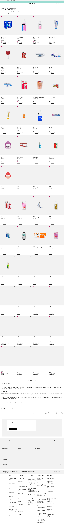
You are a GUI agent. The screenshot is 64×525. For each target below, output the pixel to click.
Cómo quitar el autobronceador (49, 501)
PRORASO (10, 495)
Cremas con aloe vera (40, 480)
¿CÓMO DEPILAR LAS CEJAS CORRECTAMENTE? (41, 494)
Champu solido (49, 490)
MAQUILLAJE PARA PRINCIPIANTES (50, 513)
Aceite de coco (39, 486)
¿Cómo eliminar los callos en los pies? (41, 483)
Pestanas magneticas (50, 506)
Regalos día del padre (50, 478)
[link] (8, 29)
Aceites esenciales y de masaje (21, 495)
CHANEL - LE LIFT (11, 493)
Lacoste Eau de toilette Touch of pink (32, 496)
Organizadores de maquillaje (22, 486)
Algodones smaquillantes (22, 489)
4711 (9, 515)
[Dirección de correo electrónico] (21, 426)
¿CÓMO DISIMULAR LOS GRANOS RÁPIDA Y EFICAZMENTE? (41, 511)
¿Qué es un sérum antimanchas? (40, 497)
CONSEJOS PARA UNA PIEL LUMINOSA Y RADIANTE (51, 503)
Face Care (19, 514)
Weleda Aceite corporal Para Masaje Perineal (32, 477)
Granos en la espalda (40, 522)
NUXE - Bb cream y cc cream (13, 488)
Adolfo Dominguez (11, 503)
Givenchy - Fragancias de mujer (12, 512)
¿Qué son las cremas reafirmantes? (40, 516)
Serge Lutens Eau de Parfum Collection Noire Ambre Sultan (32, 491)
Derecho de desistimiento (23, 471)
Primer (19, 507)
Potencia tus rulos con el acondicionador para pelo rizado (41, 489)
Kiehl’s (9, 487)
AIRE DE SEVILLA (11, 496)
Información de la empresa (14, 471)
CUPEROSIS (48, 516)
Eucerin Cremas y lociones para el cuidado (12, 485)
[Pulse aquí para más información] (5, 14)
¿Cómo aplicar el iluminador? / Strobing (41, 514)
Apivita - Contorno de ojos (12, 482)
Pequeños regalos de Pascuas (51, 488)
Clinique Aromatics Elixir (12, 502)
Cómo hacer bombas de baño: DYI (50, 515)
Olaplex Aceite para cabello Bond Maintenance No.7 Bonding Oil (32, 503)
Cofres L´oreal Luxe (21, 478)
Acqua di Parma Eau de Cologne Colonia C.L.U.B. (31, 483)
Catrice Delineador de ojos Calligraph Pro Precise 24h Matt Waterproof (32, 512)
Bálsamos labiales (20, 481)
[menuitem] (4, 6)
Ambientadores (20, 504)
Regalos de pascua (50, 483)
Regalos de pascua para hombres (50, 487)
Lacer (5, 8)
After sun (19, 501)
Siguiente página (32, 378)
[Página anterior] (28, 380)
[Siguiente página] (35, 380)
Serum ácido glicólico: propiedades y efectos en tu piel (51, 496)
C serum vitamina (20, 508)
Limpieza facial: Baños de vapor (41, 492)
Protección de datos (6, 471)
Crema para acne (20, 498)
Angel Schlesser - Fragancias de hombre (13, 490)
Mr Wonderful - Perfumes (12, 505)
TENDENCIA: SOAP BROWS (41, 507)
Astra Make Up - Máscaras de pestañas (13, 479)
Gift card (61, 0)
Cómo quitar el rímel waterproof (40, 479)
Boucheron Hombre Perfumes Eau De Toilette (13, 510)
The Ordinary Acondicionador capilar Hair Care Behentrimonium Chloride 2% (32, 509)
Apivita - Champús (11, 492)
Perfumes (19, 492)
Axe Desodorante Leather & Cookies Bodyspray (32, 506)
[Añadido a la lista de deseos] (15, 16)
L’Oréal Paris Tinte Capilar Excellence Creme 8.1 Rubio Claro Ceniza (32, 480)
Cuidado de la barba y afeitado (50, 482)
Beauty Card (51, 0)
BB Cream (10, 499)
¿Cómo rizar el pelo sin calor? (41, 503)
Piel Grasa (48, 510)
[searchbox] (8, 4)
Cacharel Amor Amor (12, 506)
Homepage (2, 8)
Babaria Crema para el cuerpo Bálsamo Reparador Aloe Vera (32, 499)
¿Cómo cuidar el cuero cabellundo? (40, 506)
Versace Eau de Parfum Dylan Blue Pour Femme (32, 485)
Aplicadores (20, 490)
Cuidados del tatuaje (50, 491)
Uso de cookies (5, 472)
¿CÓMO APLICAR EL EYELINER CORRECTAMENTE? (41, 485)
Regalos (58, 0)
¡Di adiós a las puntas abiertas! (50, 493)
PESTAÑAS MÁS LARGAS (41, 495)
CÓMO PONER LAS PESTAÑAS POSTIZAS (40, 502)
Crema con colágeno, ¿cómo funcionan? (51, 499)
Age (9, 480)
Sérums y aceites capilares (22, 497)
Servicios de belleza (45, 0)
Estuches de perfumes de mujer (22, 483)
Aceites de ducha (20, 493)
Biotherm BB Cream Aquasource (31, 501)
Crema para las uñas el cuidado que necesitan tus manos (41, 520)
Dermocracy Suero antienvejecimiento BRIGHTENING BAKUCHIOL (32, 493)
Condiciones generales (31, 471)
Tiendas (55, 0)
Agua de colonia (49, 509)
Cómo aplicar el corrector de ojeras (41, 500)
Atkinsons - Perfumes (12, 483)
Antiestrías (19, 505)
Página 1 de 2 (32, 380)
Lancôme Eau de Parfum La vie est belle (32, 489)
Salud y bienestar (9, 8)
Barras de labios (20, 511)
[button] (32, 459)
